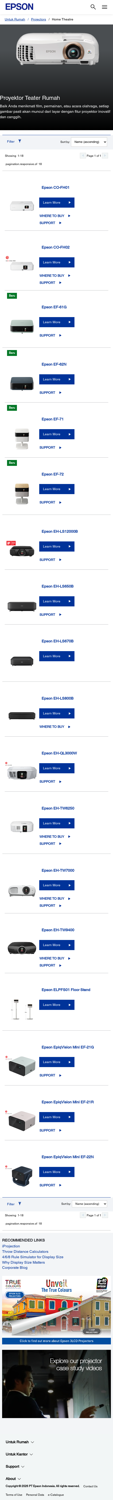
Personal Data (35, 1494)
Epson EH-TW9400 (58, 930)
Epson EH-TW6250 (58, 808)
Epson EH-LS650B (58, 586)
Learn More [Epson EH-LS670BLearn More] (51, 656)
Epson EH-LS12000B (60, 531)
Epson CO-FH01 (56, 187)
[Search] (93, 7)
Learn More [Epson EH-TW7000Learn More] (51, 885)
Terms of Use (14, 1494)
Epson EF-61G (54, 307)
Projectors (38, 19)
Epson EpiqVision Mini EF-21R (68, 1102)
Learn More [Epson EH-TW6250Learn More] (51, 823)
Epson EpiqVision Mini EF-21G (68, 1047)
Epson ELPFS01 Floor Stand (66, 990)
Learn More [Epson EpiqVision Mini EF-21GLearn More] (51, 1062)
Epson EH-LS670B (58, 641)
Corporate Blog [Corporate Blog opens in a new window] (14, 1267)
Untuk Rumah (15, 19)
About (13, 1478)
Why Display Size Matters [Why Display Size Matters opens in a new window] (23, 1262)
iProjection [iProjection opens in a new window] (11, 1246)
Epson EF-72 (53, 474)
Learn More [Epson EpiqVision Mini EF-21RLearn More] (51, 1117)
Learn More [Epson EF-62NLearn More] (51, 379)
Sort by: (65, 142)
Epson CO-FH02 (56, 247)
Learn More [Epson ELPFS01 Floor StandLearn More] (51, 1005)
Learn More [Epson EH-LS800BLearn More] (51, 713)
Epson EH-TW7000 (58, 870)
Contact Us (90, 1486)
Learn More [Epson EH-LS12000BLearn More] (51, 546)
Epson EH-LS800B (58, 698)
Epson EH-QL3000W (59, 753)
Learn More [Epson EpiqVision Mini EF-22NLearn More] (51, 1172)
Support (47, 223)
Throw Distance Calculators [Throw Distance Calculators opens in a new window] (25, 1251)
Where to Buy (51, 216)
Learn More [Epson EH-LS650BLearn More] (51, 601)
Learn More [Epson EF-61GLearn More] (51, 322)
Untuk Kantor (19, 1454)
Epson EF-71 (53, 419)
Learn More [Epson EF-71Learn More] (51, 434)
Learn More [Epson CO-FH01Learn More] (51, 202)
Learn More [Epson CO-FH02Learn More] (51, 262)
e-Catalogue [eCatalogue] (56, 1494)
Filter (11, 141)
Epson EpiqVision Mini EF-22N (68, 1157)
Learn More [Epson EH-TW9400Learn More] (51, 945)
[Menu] (104, 7)
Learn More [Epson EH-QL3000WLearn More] (51, 768)
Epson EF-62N (54, 364)
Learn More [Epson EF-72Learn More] (51, 489)
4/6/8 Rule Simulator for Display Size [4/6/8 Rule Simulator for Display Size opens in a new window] (32, 1257)
